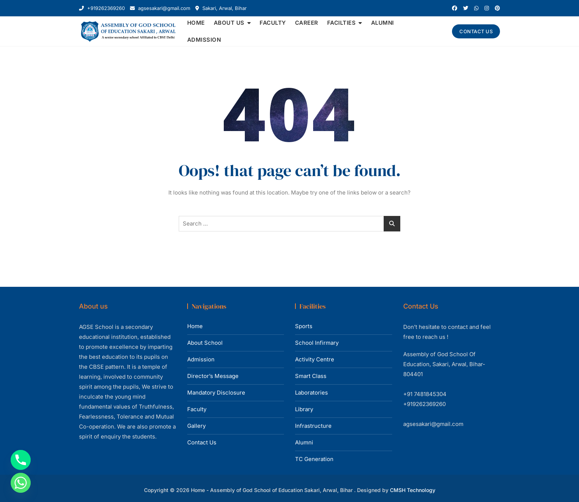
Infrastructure (313, 425)
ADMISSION (204, 39)
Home (195, 326)
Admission (201, 359)
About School (205, 342)
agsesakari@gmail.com (160, 8)
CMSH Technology (412, 490)
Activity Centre (314, 359)
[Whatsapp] (21, 483)
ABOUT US (229, 22)
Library (304, 409)
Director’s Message (213, 375)
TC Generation (314, 459)
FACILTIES (341, 22)
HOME (196, 22)
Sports (303, 326)
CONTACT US (476, 31)
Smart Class (310, 375)
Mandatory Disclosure (216, 392)
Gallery (196, 425)
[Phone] (21, 460)
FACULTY (273, 22)
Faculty (196, 409)
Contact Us (201, 442)
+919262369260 (102, 8)
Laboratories (311, 392)
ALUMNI (382, 22)
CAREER (306, 22)
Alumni (304, 442)
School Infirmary (317, 342)
